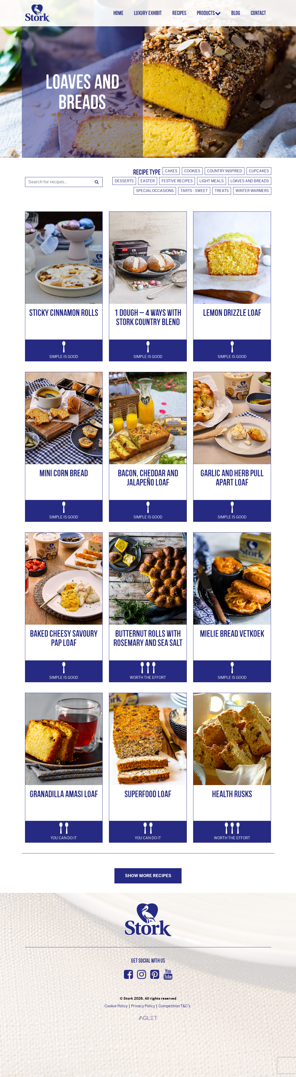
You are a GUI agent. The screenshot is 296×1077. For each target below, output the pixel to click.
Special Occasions (155, 191)
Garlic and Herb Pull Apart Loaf (232, 477)
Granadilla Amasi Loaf (64, 794)
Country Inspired (224, 171)
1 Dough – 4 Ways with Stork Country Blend (147, 317)
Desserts (124, 181)
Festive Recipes (177, 181)
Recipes (181, 13)
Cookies (192, 171)
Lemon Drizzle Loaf (232, 312)
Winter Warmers (252, 191)
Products (208, 13)
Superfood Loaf (147, 794)
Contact (258, 13)
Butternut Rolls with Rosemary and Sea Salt (147, 638)
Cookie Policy (116, 1006)
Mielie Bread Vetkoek (232, 633)
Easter (148, 181)
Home (121, 13)
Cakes (171, 171)
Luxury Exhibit (150, 13)
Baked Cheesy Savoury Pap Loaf (64, 638)
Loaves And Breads (249, 181)
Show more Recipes (148, 875)
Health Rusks (232, 794)
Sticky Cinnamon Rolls (63, 312)
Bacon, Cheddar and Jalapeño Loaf (148, 477)
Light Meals (211, 181)
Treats (222, 191)
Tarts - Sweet (194, 191)
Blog (235, 13)
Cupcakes (259, 171)
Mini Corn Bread (63, 473)
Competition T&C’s (174, 1006)
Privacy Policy (143, 1006)
